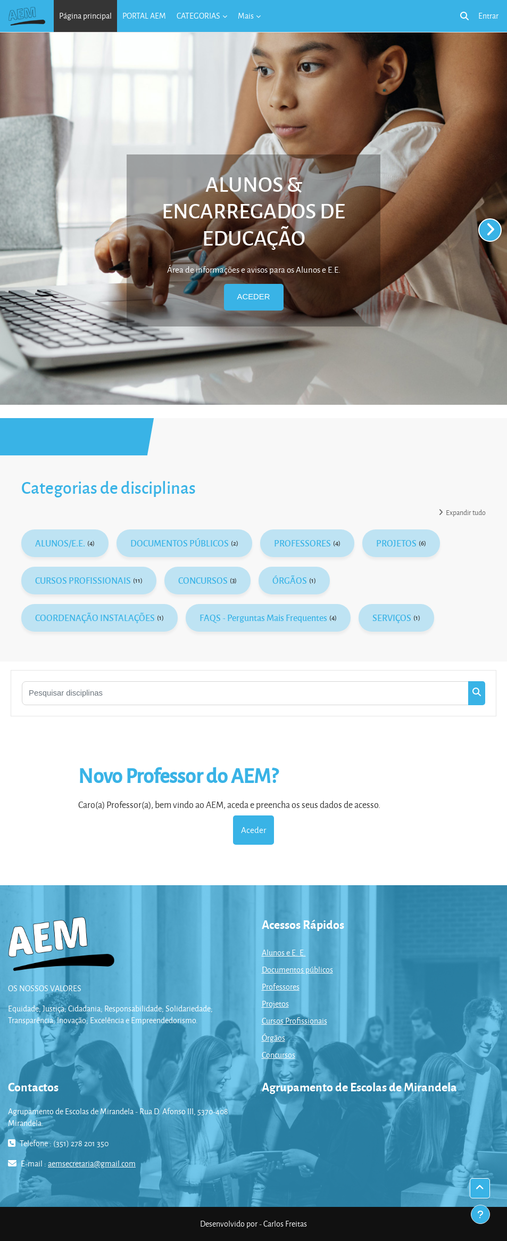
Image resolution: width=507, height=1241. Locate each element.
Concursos (278, 1054)
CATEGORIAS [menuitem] (198, 15)
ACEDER (253, 296)
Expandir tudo (466, 512)
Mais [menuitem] (246, 15)
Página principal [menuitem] (85, 15)
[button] (464, 16)
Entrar (488, 15)
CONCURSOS (203, 580)
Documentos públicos (297, 969)
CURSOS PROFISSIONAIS (83, 580)
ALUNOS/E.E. (60, 543)
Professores (281, 986)
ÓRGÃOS (289, 580)
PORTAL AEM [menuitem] (144, 15)
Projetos (275, 1003)
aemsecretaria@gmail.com (92, 1163)
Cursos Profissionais (294, 1020)
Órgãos (273, 1037)
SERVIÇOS (391, 617)
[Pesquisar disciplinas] (245, 693)
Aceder (253, 830)
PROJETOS (396, 543)
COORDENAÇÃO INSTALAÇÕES (95, 617)
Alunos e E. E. (284, 952)
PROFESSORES (302, 543)
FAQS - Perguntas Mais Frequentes (263, 617)
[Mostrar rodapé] (480, 1214)
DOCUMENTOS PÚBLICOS (179, 543)
